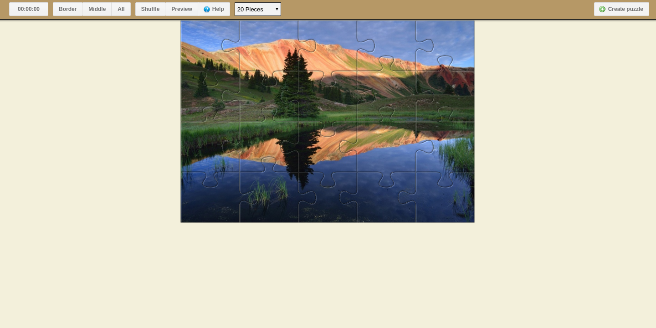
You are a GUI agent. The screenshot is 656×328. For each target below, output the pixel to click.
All (121, 9)
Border (68, 9)
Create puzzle (625, 9)
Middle (97, 9)
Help (218, 9)
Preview (181, 9)
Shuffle (150, 9)
